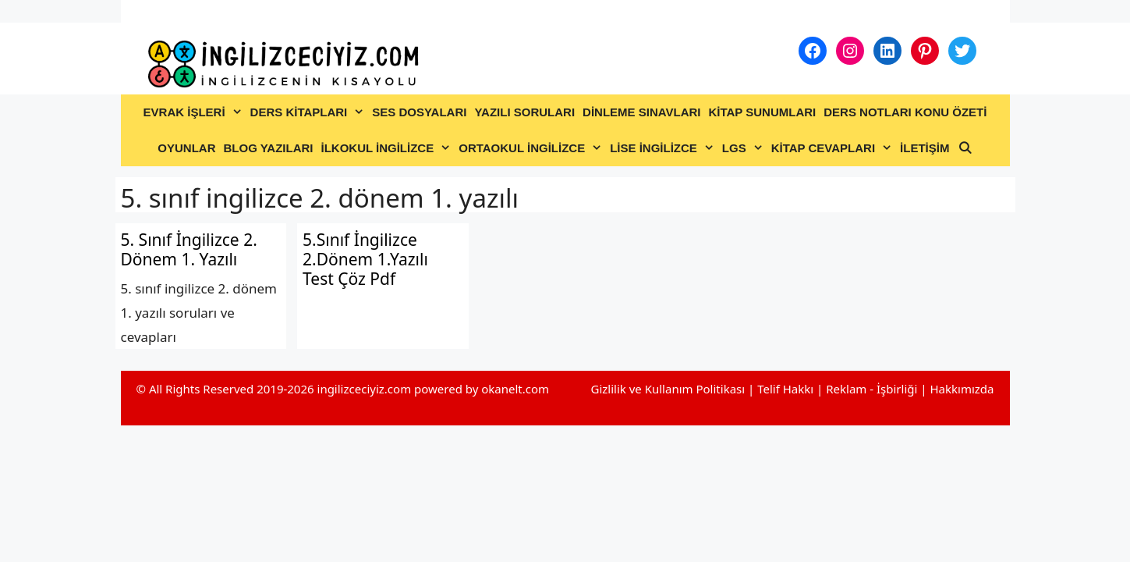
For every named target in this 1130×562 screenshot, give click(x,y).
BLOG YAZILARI (268, 148)
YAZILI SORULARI (524, 112)
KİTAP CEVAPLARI (833, 148)
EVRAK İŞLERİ (194, 112)
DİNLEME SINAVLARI (641, 112)
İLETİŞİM (924, 148)
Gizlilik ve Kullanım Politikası (667, 389)
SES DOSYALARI (419, 112)
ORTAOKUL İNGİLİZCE (532, 148)
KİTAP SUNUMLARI (762, 112)
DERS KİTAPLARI (309, 112)
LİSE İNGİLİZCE (664, 148)
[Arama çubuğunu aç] (964, 148)
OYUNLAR (186, 148)
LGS (744, 148)
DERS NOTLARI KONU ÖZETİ (905, 112)
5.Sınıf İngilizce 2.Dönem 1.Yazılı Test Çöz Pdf (365, 259)
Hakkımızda (962, 389)
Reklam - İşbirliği (873, 389)
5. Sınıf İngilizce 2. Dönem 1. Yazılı (189, 249)
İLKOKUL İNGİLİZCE (388, 148)
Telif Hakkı (785, 389)
